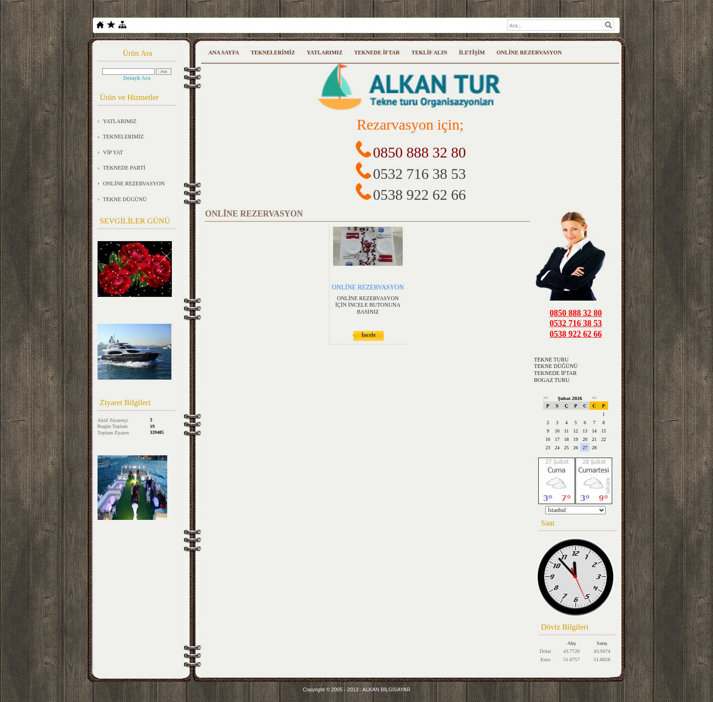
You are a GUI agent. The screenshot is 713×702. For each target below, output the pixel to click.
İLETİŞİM (472, 52)
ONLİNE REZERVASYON (134, 183)
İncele (368, 335)
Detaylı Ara (136, 78)
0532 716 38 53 (419, 173)
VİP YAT (113, 152)
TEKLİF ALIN (429, 52)
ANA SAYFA (223, 52)
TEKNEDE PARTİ (124, 167)
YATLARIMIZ (120, 121)
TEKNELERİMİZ (123, 136)
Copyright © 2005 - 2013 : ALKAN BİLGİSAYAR (356, 689)
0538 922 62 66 (419, 194)
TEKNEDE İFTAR (377, 52)
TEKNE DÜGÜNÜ (125, 199)
